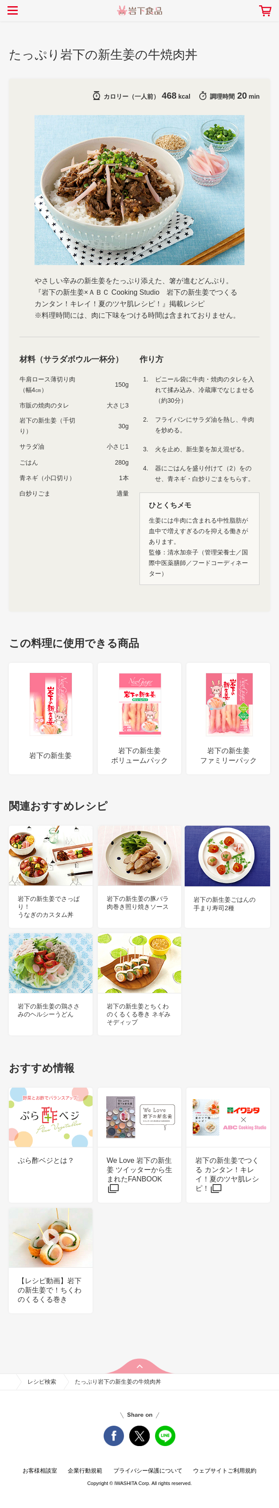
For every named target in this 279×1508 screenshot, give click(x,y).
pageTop (139, 1365)
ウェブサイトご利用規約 (224, 1470)
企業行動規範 (85, 1470)
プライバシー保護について (147, 1470)
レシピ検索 (41, 1381)
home (8, 1382)
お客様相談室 (40, 1470)
